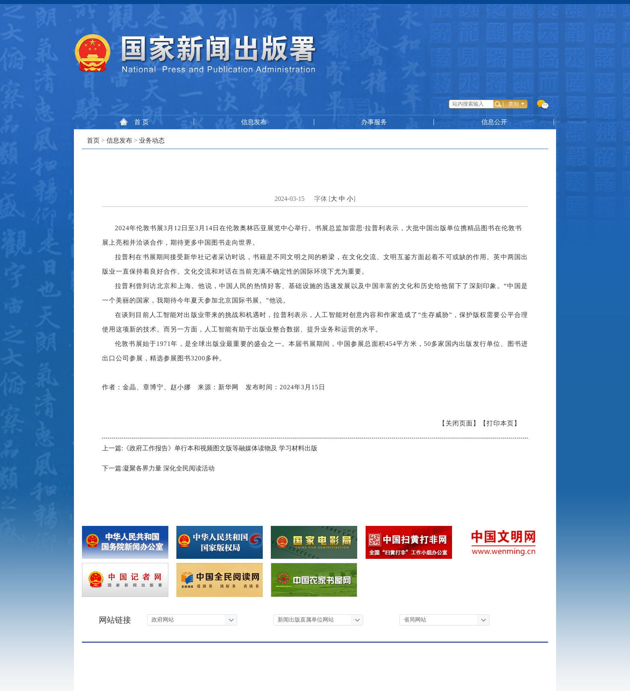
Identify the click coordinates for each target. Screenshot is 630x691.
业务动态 (152, 140)
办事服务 (375, 122)
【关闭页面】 (459, 423)
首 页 (134, 121)
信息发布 (255, 122)
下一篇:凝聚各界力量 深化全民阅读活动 (158, 468)
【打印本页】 (500, 423)
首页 (93, 140)
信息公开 (495, 122)
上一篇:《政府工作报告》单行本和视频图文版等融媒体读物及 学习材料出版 (209, 448)
